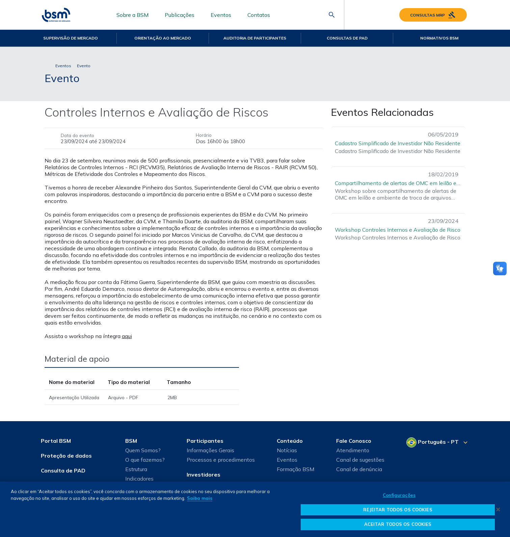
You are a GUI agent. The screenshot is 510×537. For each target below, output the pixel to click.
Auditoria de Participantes (254, 38)
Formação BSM (295, 469)
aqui (127, 336)
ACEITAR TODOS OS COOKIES (398, 524)
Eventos (221, 14)
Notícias (287, 450)
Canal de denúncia (359, 469)
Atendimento (352, 450)
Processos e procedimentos (221, 459)
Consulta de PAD (63, 470)
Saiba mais (199, 498)
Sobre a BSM (132, 14)
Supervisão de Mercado (70, 38)
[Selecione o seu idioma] (437, 442)
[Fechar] (498, 509)
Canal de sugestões (360, 459)
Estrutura (136, 469)
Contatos (258, 14)
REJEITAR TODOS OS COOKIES (397, 509)
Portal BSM (56, 440)
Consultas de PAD (347, 38)
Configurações (399, 495)
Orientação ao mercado (162, 38)
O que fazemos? (145, 459)
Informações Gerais (210, 450)
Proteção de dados (66, 455)
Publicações (179, 14)
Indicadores (139, 478)
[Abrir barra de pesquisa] (332, 15)
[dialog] (255, 509)
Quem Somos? (143, 450)
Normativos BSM (439, 38)
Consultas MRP (433, 15)
